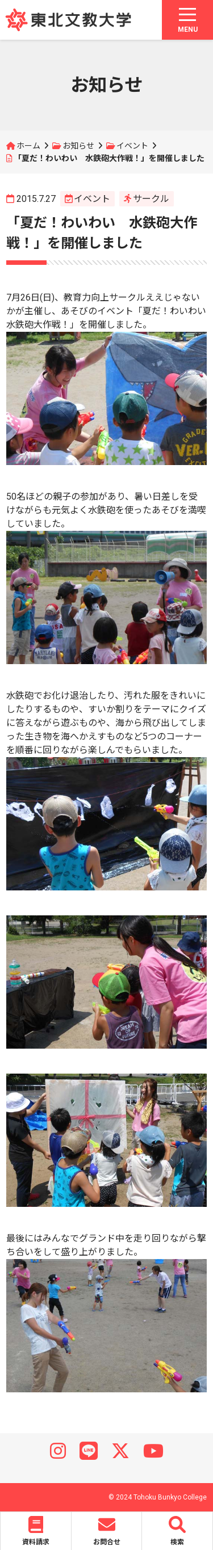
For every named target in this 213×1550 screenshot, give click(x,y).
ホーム (28, 145)
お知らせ (78, 145)
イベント (132, 145)
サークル (151, 198)
